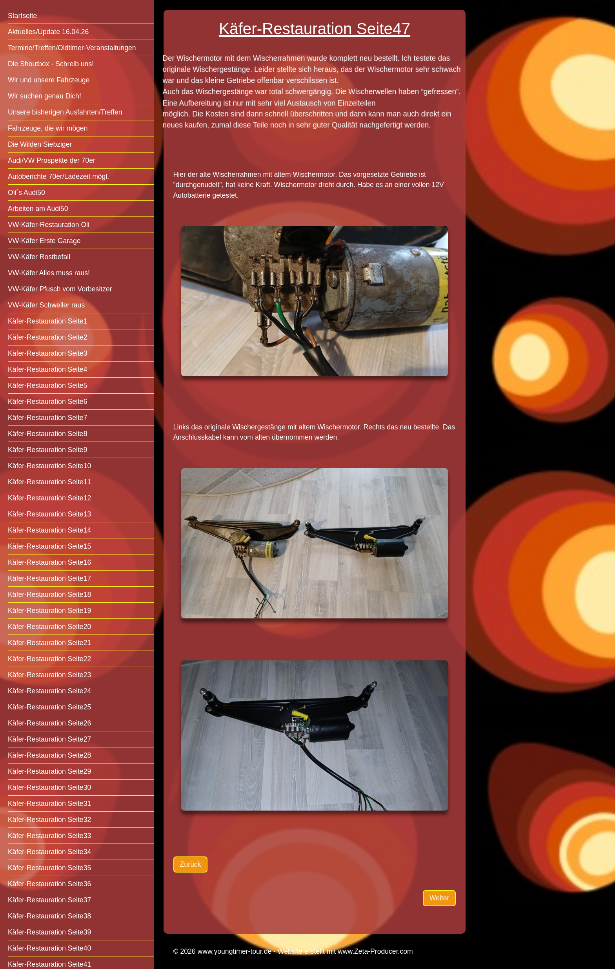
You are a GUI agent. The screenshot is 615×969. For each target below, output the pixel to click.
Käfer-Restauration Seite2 (47, 337)
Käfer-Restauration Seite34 (49, 852)
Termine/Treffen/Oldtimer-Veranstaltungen (72, 48)
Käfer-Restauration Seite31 (49, 803)
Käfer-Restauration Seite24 (49, 691)
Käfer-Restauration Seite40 (49, 948)
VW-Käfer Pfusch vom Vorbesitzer (60, 289)
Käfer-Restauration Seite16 (49, 562)
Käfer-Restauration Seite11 (49, 482)
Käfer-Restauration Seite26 (49, 723)
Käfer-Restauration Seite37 (49, 900)
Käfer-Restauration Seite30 (49, 787)
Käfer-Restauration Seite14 (49, 530)
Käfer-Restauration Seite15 (49, 546)
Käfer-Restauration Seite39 (49, 932)
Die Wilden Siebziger (40, 144)
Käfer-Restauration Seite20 (49, 627)
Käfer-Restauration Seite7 (47, 418)
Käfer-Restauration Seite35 (49, 868)
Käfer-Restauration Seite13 (49, 514)
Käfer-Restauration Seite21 (49, 643)
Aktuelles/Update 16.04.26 (48, 32)
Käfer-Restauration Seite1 (47, 321)
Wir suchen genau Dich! (44, 96)
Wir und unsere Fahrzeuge (48, 80)
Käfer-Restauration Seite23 (49, 675)
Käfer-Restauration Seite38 (49, 916)
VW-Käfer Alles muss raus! (49, 273)
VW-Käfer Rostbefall (39, 257)
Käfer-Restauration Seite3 (47, 353)
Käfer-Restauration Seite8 (47, 434)
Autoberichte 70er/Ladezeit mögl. (58, 176)
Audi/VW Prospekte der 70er (51, 160)
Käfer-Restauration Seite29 (49, 771)
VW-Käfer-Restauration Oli (48, 225)
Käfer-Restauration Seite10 (49, 466)
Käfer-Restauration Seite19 (49, 610)
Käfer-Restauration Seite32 (49, 820)
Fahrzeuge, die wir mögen (47, 128)
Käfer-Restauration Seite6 (47, 401)
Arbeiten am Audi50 (38, 209)
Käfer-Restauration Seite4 (47, 369)
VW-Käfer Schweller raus (46, 305)
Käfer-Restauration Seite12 (49, 498)
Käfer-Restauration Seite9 (47, 450)
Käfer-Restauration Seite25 (49, 707)
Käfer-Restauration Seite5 (47, 385)
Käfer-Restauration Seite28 (49, 755)
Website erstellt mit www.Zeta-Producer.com (345, 951)
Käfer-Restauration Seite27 (49, 739)
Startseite (22, 16)
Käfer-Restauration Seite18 (49, 594)
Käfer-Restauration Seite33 (49, 836)
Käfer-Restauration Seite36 (49, 884)
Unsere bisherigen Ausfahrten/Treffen (65, 112)
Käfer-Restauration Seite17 (49, 578)
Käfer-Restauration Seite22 (49, 659)
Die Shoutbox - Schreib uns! (51, 64)
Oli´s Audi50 (26, 192)
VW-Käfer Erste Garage (44, 241)
